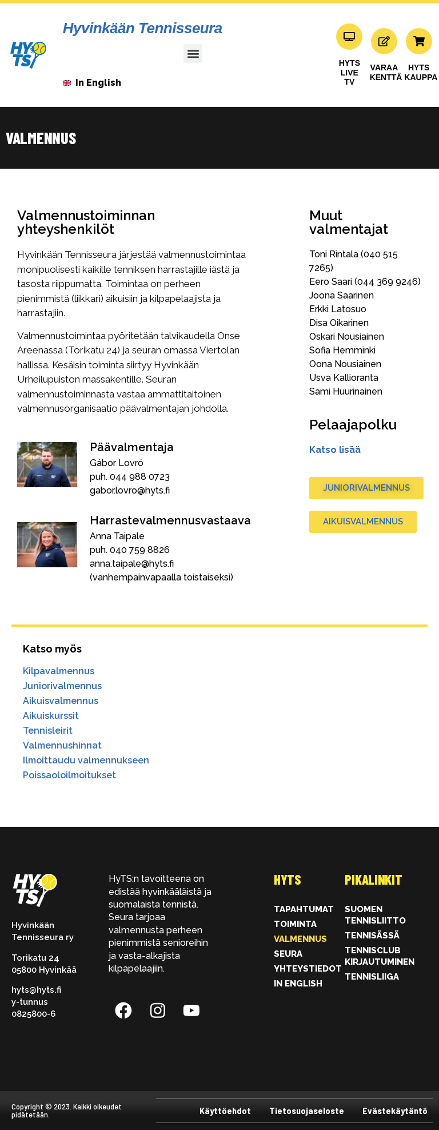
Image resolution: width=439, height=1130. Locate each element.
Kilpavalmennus (58, 671)
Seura (288, 954)
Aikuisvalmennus (60, 700)
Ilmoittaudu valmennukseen (86, 760)
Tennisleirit (48, 730)
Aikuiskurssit (51, 715)
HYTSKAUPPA (420, 72)
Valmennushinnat (62, 745)
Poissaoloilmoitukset (69, 775)
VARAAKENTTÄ (386, 72)
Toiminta (295, 924)
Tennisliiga (372, 977)
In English (298, 983)
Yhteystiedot (307, 969)
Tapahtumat (304, 909)
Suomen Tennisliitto (375, 915)
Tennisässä (372, 935)
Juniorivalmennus (62, 686)
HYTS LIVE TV (349, 72)
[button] (192, 53)
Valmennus (300, 939)
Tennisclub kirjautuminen (379, 956)
